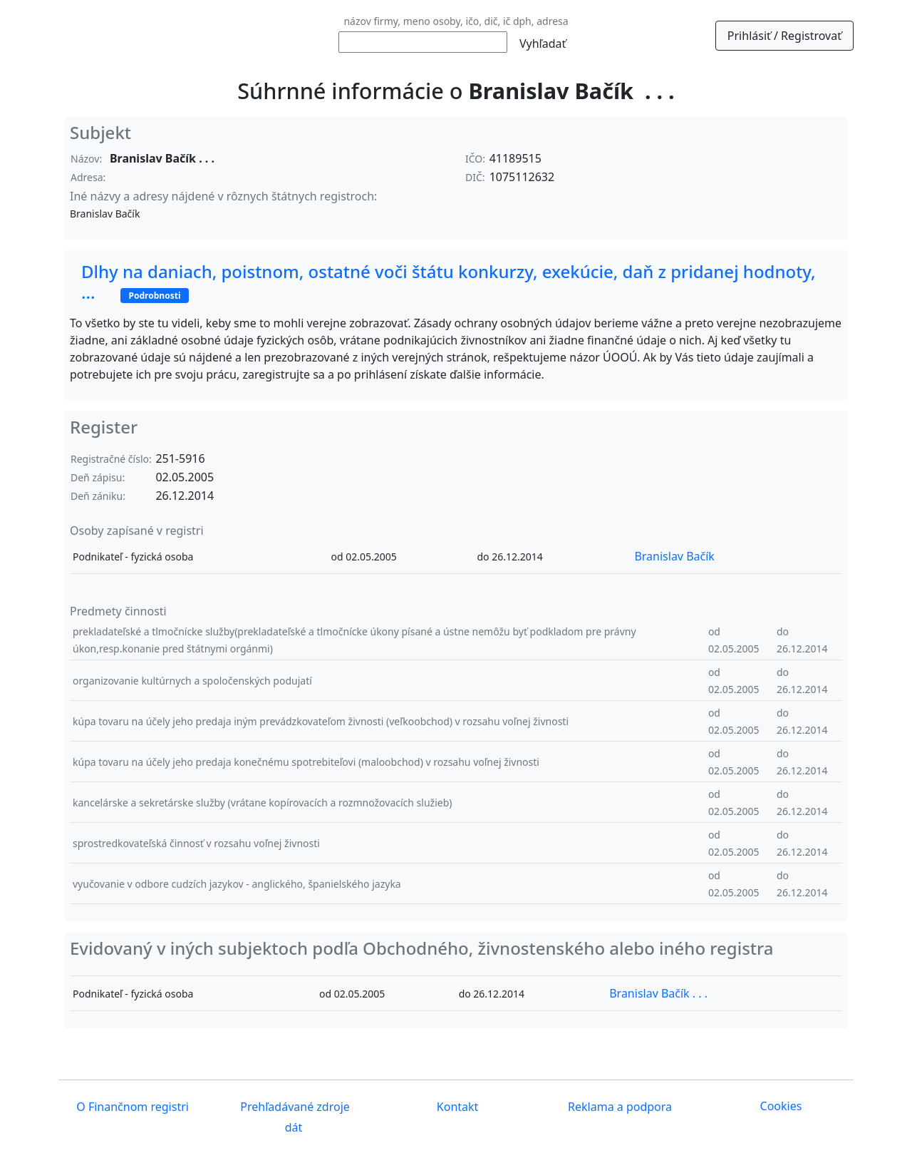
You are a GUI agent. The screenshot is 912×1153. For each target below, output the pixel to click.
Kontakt (456, 1107)
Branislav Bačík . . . (658, 993)
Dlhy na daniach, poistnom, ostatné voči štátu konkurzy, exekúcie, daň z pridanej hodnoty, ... (448, 282)
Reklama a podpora (618, 1107)
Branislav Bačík (674, 556)
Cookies (781, 1106)
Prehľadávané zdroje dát (293, 1118)
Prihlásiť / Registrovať (784, 35)
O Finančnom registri (131, 1107)
